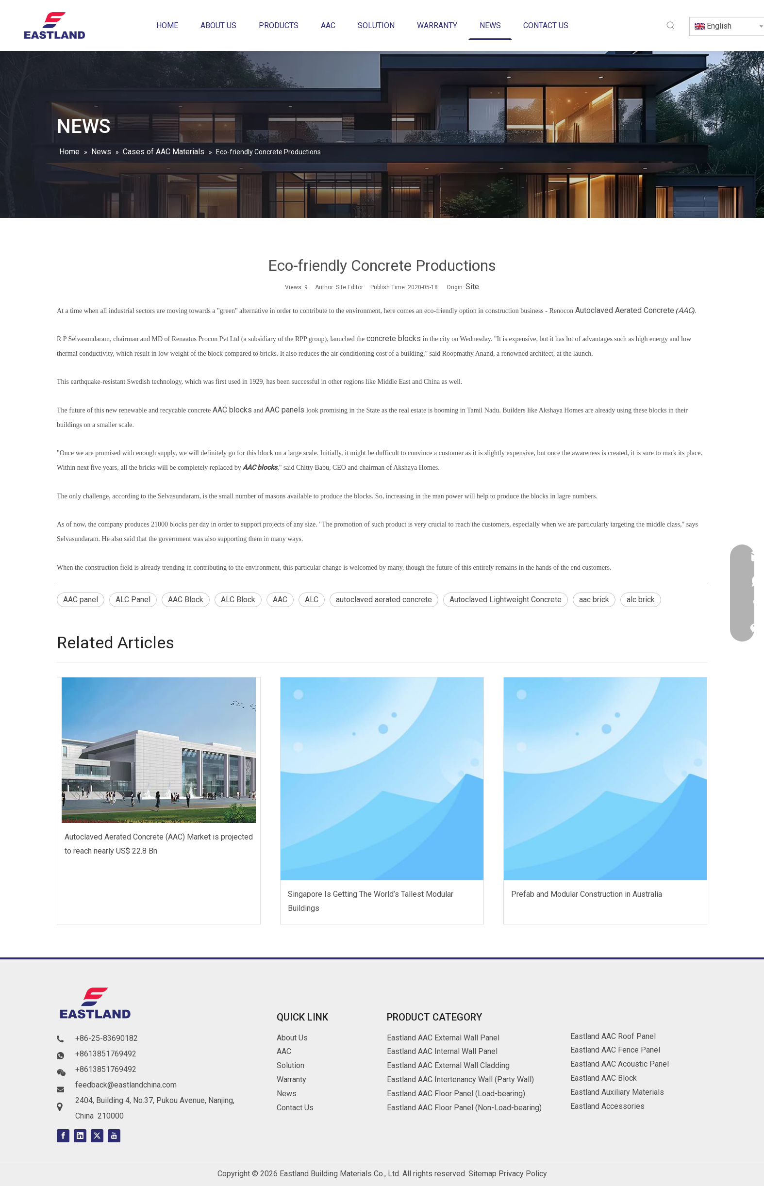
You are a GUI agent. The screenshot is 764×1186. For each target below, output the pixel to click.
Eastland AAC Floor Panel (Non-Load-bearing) (464, 1107)
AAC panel (80, 599)
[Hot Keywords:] (671, 25)
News (287, 1093)
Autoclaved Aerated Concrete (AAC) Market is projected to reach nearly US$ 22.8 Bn (159, 844)
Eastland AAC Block (603, 1078)
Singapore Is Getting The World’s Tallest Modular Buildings (370, 901)
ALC (311, 599)
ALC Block (238, 599)
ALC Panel (133, 599)
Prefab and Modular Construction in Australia (586, 894)
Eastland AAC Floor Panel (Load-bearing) (456, 1093)
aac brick (594, 599)
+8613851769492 (105, 1053)
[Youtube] (114, 1136)
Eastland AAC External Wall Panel (443, 1037)
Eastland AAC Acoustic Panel (619, 1064)
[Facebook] (63, 1136)
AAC (685, 310)
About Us (292, 1037)
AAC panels (283, 409)
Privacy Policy (522, 1173)
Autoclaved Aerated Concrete (624, 310)
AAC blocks (232, 409)
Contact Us (295, 1107)
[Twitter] (97, 1136)
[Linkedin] (80, 1136)
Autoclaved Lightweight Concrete (505, 599)
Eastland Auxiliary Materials (617, 1092)
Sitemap (482, 1173)
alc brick (641, 599)
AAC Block (185, 599)
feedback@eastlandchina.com (126, 1084)
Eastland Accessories (607, 1106)
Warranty (291, 1079)
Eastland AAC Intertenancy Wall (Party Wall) (460, 1079)
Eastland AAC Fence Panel (615, 1049)
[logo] (95, 1005)
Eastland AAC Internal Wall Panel (442, 1051)
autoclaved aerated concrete (384, 599)
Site (472, 286)
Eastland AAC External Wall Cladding (448, 1065)
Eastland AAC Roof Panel (613, 1036)
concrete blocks (393, 338)
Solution (290, 1065)
